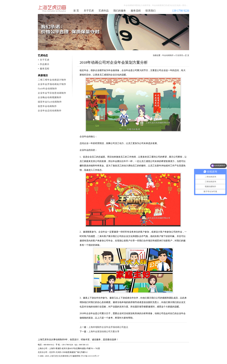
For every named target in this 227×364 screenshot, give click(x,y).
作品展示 (44, 64)
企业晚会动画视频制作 (49, 97)
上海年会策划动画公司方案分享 (103, 331)
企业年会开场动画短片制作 (52, 84)
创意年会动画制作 (47, 106)
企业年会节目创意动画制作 (52, 93)
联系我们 (151, 10)
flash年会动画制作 (47, 88)
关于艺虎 (89, 10)
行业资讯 (179, 55)
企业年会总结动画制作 (49, 110)
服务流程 (136, 10)
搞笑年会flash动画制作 (50, 102)
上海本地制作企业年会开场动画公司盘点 (108, 327)
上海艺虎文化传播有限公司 (60, 356)
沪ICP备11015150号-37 (90, 356)
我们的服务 (119, 10)
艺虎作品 (104, 10)
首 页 (76, 10)
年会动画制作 (52, 8)
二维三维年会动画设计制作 (52, 80)
